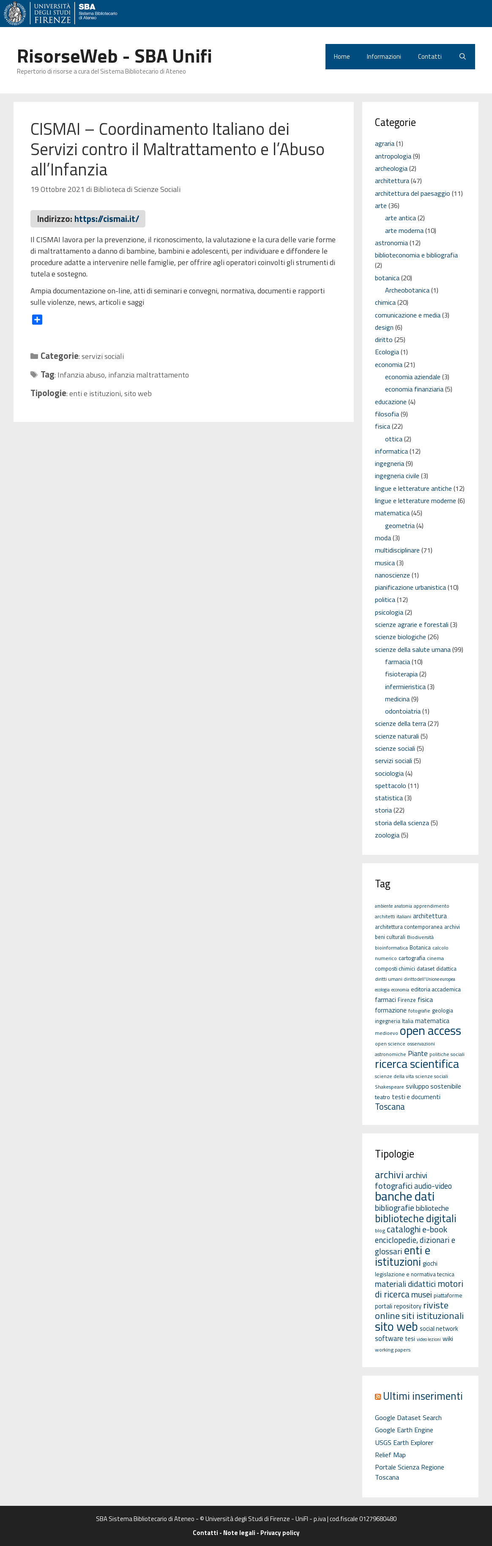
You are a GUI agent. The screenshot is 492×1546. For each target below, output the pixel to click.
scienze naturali (397, 736)
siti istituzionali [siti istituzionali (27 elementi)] (433, 1315)
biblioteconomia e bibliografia (416, 255)
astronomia (391, 243)
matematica (392, 513)
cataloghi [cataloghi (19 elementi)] (404, 1229)
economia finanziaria (414, 389)
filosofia (387, 414)
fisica (382, 426)
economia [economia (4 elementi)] (400, 989)
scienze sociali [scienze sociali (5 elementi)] (431, 1076)
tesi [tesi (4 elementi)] (410, 1339)
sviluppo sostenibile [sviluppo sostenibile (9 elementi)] (433, 1086)
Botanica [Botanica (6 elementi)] (420, 947)
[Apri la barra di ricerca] (462, 56)
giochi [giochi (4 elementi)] (430, 1263)
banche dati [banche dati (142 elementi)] (405, 1196)
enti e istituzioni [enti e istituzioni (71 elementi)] (402, 1256)
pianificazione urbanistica (410, 587)
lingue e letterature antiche (413, 488)
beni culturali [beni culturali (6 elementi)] (390, 937)
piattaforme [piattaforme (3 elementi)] (448, 1295)
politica (385, 599)
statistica (389, 798)
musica (385, 563)
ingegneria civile (397, 476)
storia (383, 810)
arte (381, 205)
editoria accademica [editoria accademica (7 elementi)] (436, 989)
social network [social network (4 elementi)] (439, 1328)
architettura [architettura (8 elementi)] (430, 916)
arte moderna (404, 230)
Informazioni (384, 56)
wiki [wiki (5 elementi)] (448, 1338)
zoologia (387, 835)
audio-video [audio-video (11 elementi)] (433, 1186)
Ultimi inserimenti (423, 1396)
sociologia (389, 773)
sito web (138, 393)
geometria (400, 525)
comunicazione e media (407, 315)
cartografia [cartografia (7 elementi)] (412, 957)
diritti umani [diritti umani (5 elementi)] (388, 979)
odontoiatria (403, 711)
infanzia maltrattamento (148, 374)
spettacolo (390, 785)
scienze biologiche (400, 637)
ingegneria (389, 463)
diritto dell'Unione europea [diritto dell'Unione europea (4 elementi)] (429, 979)
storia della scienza (402, 823)
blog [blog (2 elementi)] (380, 1230)
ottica (393, 439)
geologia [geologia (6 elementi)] (442, 1010)
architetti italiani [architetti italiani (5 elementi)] (393, 916)
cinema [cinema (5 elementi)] (435, 958)
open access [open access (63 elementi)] (430, 1030)
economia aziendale (412, 377)
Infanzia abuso (81, 374)
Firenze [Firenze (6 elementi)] (407, 1000)
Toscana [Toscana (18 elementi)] (390, 1106)
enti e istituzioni (95, 393)
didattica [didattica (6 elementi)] (446, 968)
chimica (385, 302)
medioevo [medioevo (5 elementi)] (386, 1033)
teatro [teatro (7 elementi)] (382, 1096)
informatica (391, 451)
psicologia (389, 612)
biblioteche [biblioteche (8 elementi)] (432, 1208)
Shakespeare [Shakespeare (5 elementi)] (389, 1087)
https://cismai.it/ (106, 218)
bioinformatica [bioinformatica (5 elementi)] (391, 948)
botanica (387, 278)
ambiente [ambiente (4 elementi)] (384, 906)
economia (388, 364)
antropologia (393, 156)
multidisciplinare (397, 550)
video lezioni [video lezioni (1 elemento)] (429, 1339)
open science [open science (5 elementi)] (390, 1044)
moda (383, 538)
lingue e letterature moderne (415, 500)
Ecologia (387, 352)
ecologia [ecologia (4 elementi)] (382, 989)
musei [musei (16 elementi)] (421, 1294)
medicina (397, 699)
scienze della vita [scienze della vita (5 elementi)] (394, 1076)
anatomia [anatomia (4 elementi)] (403, 906)
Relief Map (390, 1455)
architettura (392, 180)
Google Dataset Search (408, 1417)
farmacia (397, 662)
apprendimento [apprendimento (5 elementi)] (431, 906)
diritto (384, 339)
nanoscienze (392, 575)
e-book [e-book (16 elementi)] (434, 1229)
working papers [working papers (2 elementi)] (393, 1350)
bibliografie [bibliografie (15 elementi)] (394, 1207)
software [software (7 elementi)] (389, 1338)
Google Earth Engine (404, 1430)
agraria (384, 143)
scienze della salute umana (413, 649)
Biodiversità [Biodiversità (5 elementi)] (420, 937)
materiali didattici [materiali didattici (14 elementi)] (405, 1284)
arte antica (400, 218)
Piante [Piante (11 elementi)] (418, 1053)
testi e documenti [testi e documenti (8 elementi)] (416, 1097)
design (384, 327)
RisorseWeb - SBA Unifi (114, 55)
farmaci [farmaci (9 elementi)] (385, 999)
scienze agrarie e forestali (411, 624)
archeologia (391, 168)
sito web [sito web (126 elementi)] (396, 1326)
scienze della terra (400, 723)
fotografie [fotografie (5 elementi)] (419, 1011)
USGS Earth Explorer (404, 1442)
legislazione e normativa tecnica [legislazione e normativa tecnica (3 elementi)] (414, 1274)
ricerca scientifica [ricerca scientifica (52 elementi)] (417, 1063)
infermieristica (405, 686)
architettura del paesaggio (412, 193)
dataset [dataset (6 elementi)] (426, 968)
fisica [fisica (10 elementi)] (425, 999)
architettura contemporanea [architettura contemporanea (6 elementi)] (409, 926)
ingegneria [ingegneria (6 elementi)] (387, 1021)
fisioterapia (401, 674)
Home (342, 56)
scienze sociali (395, 748)
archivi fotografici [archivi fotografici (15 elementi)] (401, 1180)
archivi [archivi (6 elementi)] (452, 926)
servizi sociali (103, 356)
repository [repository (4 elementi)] (407, 1306)
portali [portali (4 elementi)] (383, 1306)
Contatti (430, 56)
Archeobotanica (407, 290)
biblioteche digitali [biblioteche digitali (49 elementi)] (415, 1218)
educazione (391, 402)
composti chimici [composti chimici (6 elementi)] (395, 968)
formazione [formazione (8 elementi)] (391, 1010)
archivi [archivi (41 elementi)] (389, 1174)
